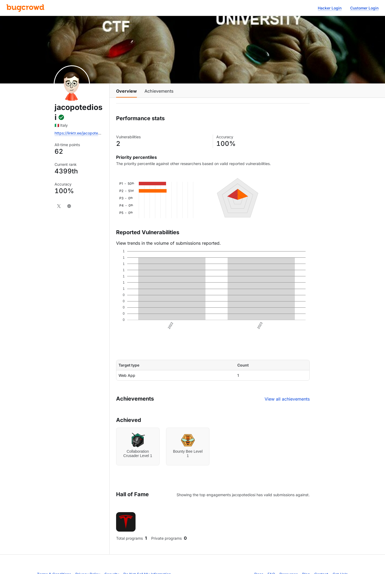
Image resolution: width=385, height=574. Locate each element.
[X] (59, 206)
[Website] (69, 206)
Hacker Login (330, 8)
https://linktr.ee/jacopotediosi (80, 133)
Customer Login (364, 8)
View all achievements (287, 399)
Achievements (159, 91)
